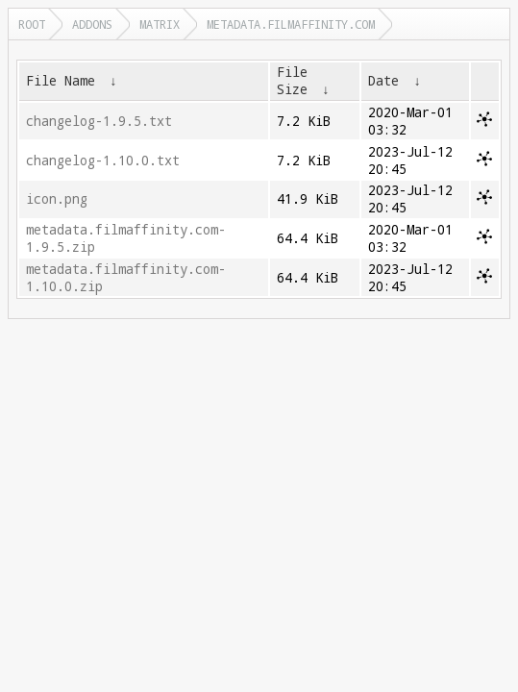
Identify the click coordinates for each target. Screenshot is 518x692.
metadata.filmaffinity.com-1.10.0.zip (126, 277)
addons (92, 24)
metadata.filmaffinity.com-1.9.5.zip (126, 238)
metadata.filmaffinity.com (291, 24)
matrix (159, 24)
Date (383, 80)
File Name (60, 80)
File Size (292, 80)
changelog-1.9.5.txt (99, 121)
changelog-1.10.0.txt (103, 160)
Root (31, 24)
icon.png (56, 199)
